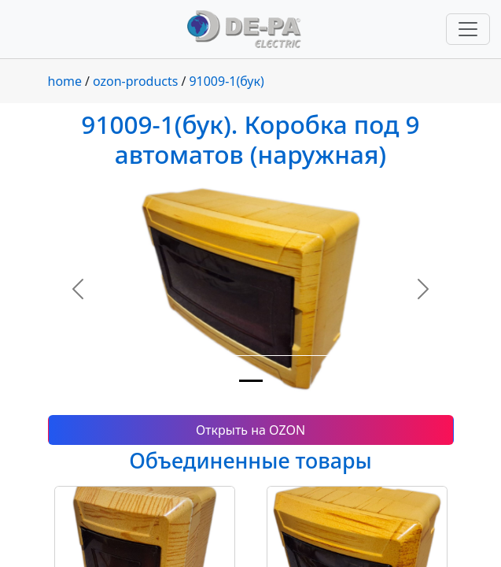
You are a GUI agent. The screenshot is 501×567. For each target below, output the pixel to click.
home (65, 81)
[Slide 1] (251, 381)
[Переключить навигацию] (468, 29)
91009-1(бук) (226, 81)
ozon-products (135, 81)
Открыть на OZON (250, 430)
